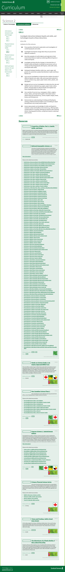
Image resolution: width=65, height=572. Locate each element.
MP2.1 (7, 61)
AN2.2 (7, 39)
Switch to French (55, 1)
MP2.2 (7, 63)
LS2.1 (7, 50)
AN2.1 (7, 37)
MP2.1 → (59, 29)
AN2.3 (7, 41)
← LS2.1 (21, 29)
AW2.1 (8, 74)
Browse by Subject (55, 7)
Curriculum (13, 7)
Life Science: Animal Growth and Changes (9, 33)
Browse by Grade (55, 4)
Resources (35, 24)
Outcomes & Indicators (23, 24)
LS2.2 (7, 52)
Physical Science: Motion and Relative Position (9, 57)
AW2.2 (8, 76)
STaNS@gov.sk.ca (7, 568)
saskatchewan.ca (7, 570)
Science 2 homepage (9, 24)
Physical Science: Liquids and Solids (9, 46)
